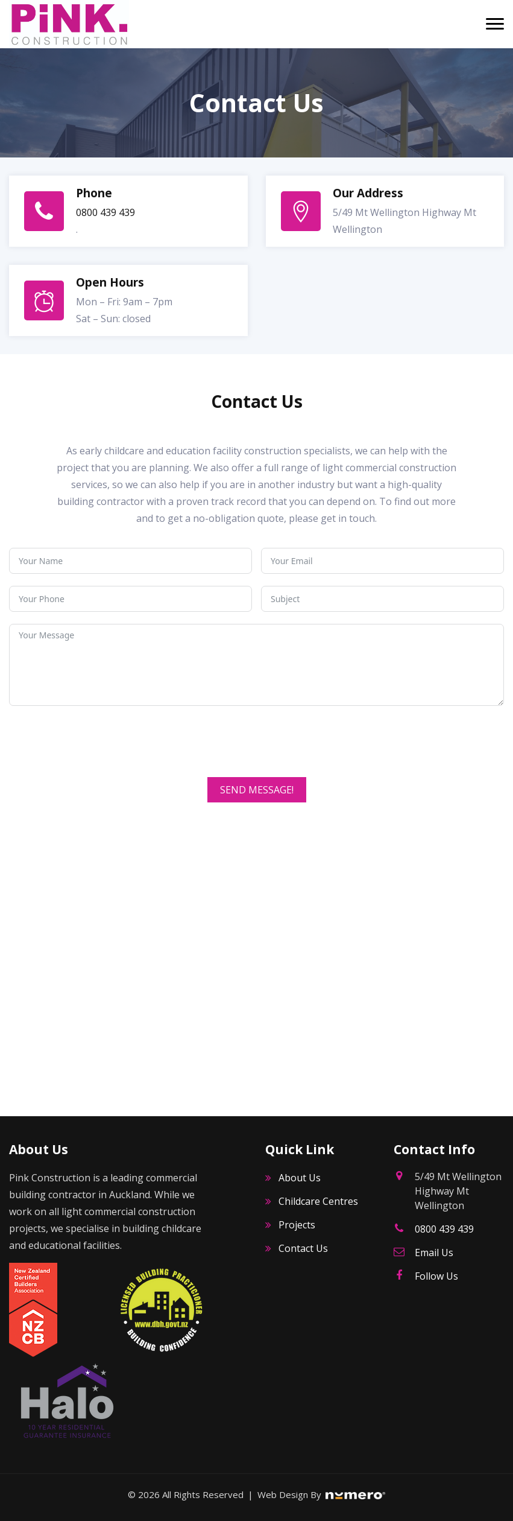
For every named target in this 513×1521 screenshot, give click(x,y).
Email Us (434, 1252)
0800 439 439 (105, 212)
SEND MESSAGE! (257, 789)
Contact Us (303, 1248)
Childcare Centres (318, 1201)
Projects (297, 1224)
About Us (300, 1177)
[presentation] (100, 741)
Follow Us (436, 1276)
